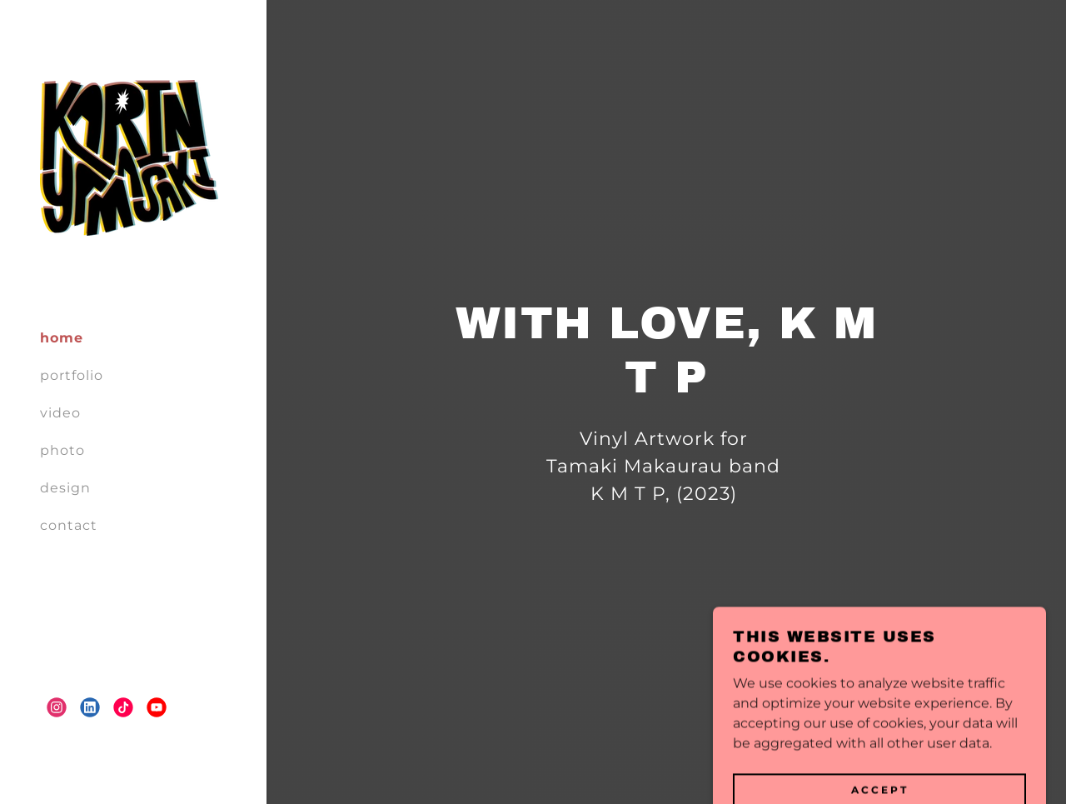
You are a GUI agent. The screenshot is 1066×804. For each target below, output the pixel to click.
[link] (129, 157)
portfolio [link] (71, 375)
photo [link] (62, 450)
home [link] (61, 338)
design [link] (65, 488)
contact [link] (68, 525)
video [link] (60, 413)
